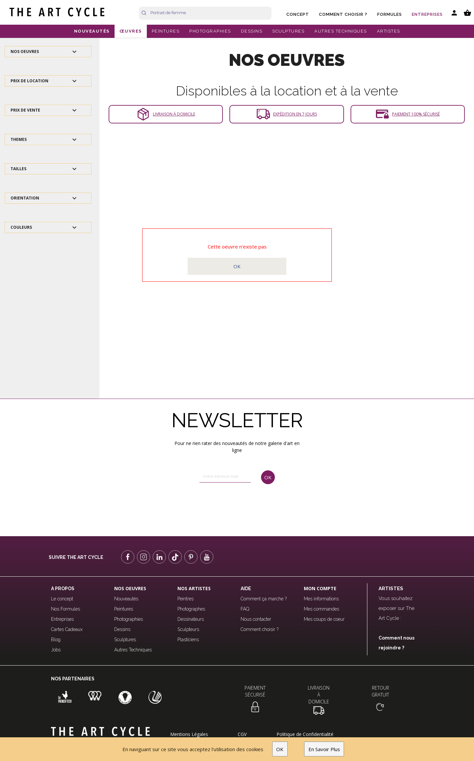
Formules (389, 14)
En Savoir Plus (324, 749)
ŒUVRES (130, 31)
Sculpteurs (188, 629)
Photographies (128, 619)
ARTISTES (388, 31)
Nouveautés (126, 598)
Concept (297, 14)
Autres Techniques (133, 649)
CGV (242, 734)
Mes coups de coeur (324, 619)
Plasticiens (188, 639)
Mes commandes (321, 609)
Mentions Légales (189, 734)
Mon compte (320, 588)
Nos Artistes (194, 588)
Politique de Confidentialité (304, 734)
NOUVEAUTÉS (92, 31)
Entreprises (427, 14)
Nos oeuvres (130, 588)
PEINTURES (166, 31)
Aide (246, 588)
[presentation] (227, 504)
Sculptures (125, 639)
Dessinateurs (190, 619)
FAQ (245, 609)
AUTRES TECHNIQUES (340, 31)
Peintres (185, 598)
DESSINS (252, 31)
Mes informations (321, 598)
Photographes (191, 609)
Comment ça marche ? (264, 598)
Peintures (123, 609)
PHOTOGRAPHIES (210, 31)
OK (279, 749)
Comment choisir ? (343, 14)
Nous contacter (256, 619)
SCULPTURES (288, 31)
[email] (225, 476)
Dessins (122, 629)
